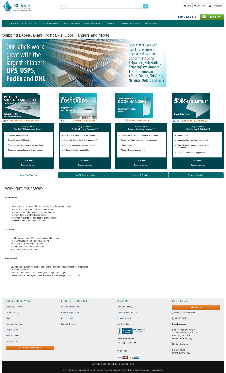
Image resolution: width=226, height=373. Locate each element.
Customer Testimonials (127, 312)
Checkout (199, 6)
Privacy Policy (12, 330)
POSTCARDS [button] (29, 23)
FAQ (8, 318)
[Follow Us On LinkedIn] (135, 342)
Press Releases (124, 318)
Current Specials (68, 324)
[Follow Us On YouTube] (124, 342)
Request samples (28, 165)
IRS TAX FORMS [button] (71, 23)
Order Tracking (12, 312)
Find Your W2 (67, 318)
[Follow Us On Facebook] (119, 342)
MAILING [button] (109, 23)
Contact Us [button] (196, 307)
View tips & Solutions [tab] (140, 175)
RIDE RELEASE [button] (92, 23)
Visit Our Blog (123, 324)
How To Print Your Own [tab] (85, 175)
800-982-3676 (187, 16)
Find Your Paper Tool (70, 307)
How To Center (12, 335)
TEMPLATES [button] (150, 23)
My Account (215, 6)
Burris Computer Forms (123, 364)
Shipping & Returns (14, 307)
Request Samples (14, 324)
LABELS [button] (13, 23)
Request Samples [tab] (196, 175)
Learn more (28, 160)
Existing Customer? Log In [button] (30, 348)
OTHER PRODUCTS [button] (129, 23)
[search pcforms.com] (145, 6)
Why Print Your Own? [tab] (29, 175)
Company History (124, 307)
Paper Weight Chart (70, 312)
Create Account (13, 341)
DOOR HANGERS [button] (50, 23)
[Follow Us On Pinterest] (129, 342)
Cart (187, 6)
